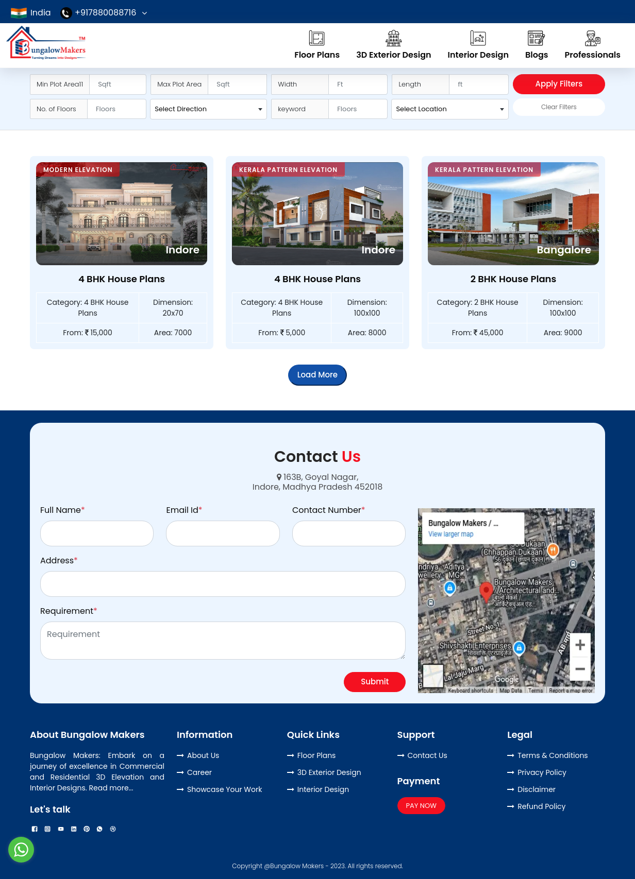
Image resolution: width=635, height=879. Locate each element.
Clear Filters (559, 106)
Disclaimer (536, 789)
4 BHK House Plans (121, 278)
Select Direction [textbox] (181, 109)
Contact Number (328, 510)
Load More (317, 374)
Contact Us (427, 755)
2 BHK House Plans (514, 278)
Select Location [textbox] (421, 109)
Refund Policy (541, 806)
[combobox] (208, 109)
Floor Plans (317, 44)
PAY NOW (421, 806)
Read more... (111, 788)
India (30, 13)
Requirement (68, 611)
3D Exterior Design (393, 44)
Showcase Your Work (224, 789)
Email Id (184, 510)
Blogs (536, 44)
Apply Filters (559, 83)
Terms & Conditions (552, 755)
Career (199, 772)
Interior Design (478, 44)
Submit (375, 681)
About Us (203, 755)
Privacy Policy (541, 772)
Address (59, 560)
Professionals (593, 44)
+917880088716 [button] (98, 13)
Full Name (62, 510)
